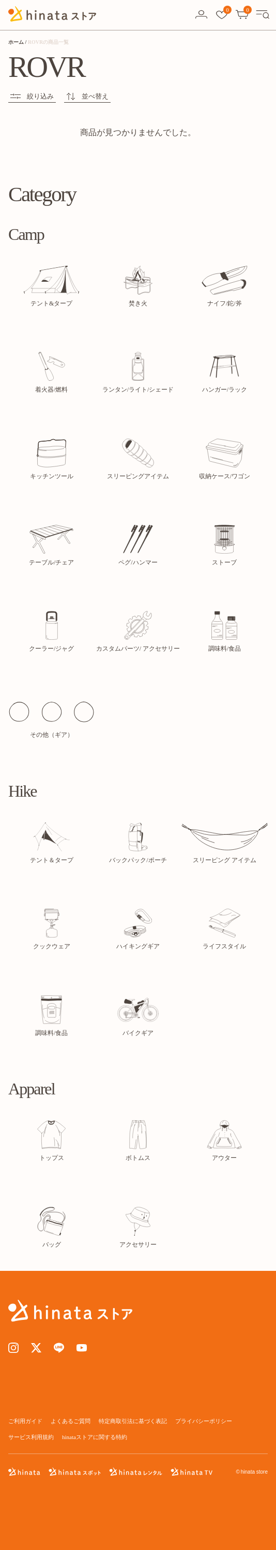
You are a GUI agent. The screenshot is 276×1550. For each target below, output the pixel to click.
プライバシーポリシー (203, 1421)
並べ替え (87, 96)
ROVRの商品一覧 (48, 42)
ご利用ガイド (25, 1421)
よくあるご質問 (70, 1421)
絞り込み (32, 96)
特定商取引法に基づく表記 (133, 1421)
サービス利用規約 (31, 1437)
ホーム (16, 42)
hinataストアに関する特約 (94, 1437)
